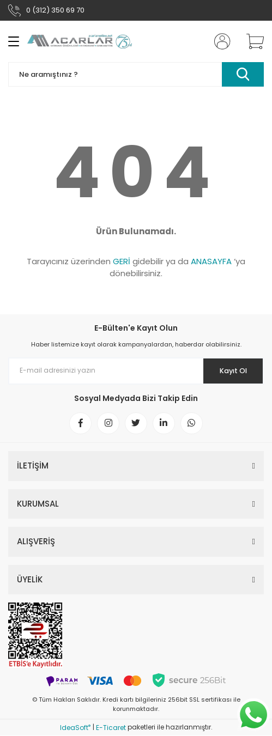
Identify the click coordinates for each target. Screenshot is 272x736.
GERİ (121, 261)
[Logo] (79, 41)
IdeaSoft (75, 728)
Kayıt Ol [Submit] (233, 371)
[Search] (136, 74)
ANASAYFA (211, 261)
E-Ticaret (111, 728)
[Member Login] (219, 41)
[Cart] (251, 41)
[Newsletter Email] (136, 371)
